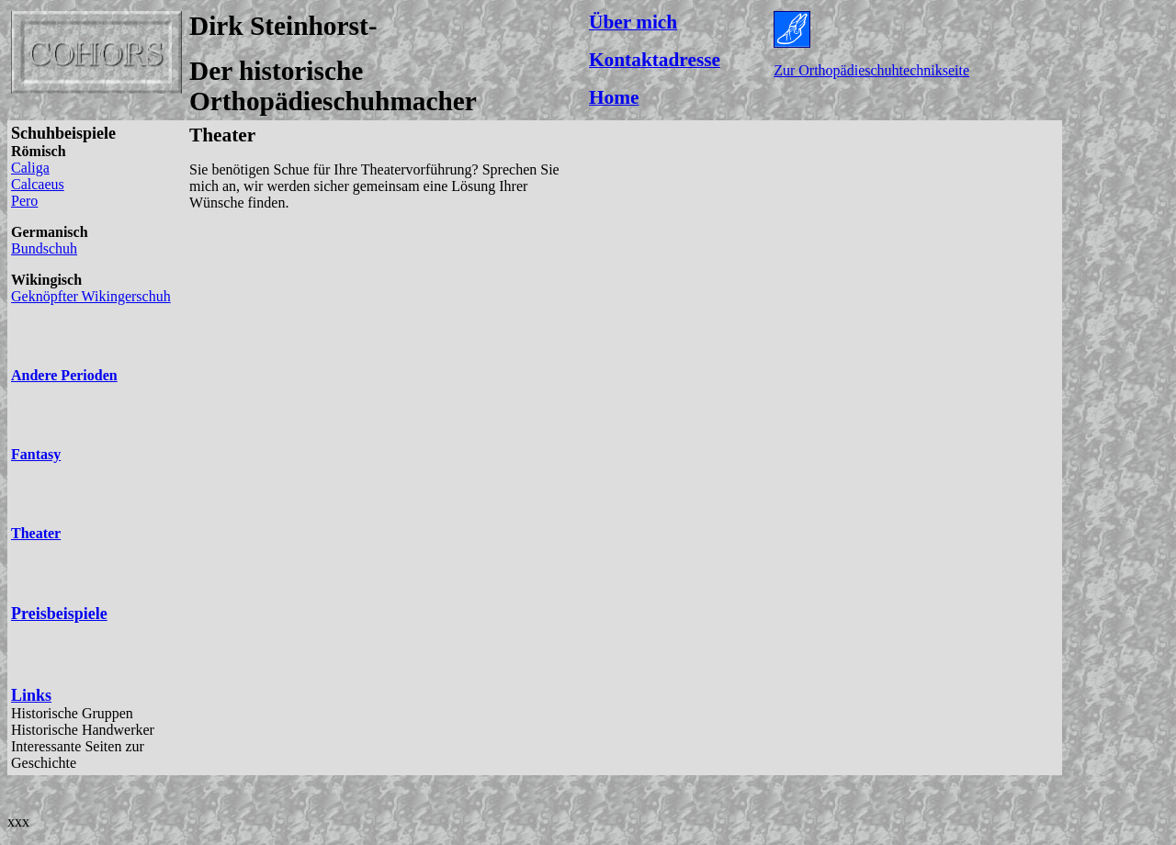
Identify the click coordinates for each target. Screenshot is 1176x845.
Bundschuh (44, 248)
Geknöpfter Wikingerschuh (91, 296)
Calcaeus (37, 184)
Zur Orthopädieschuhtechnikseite (871, 70)
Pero (24, 200)
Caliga (30, 167)
